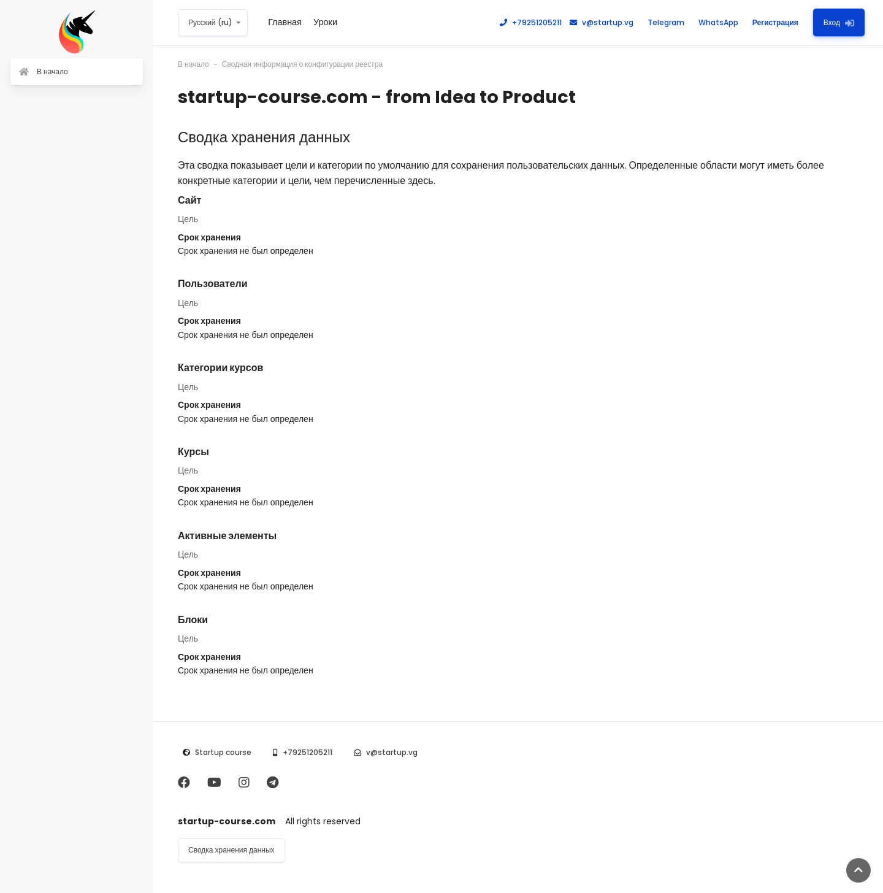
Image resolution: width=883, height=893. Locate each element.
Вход (839, 22)
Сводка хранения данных (231, 850)
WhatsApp (713, 22)
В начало (193, 64)
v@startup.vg (601, 22)
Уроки (325, 22)
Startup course (223, 752)
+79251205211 (531, 22)
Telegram (660, 22)
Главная (285, 22)
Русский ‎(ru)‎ (210, 22)
